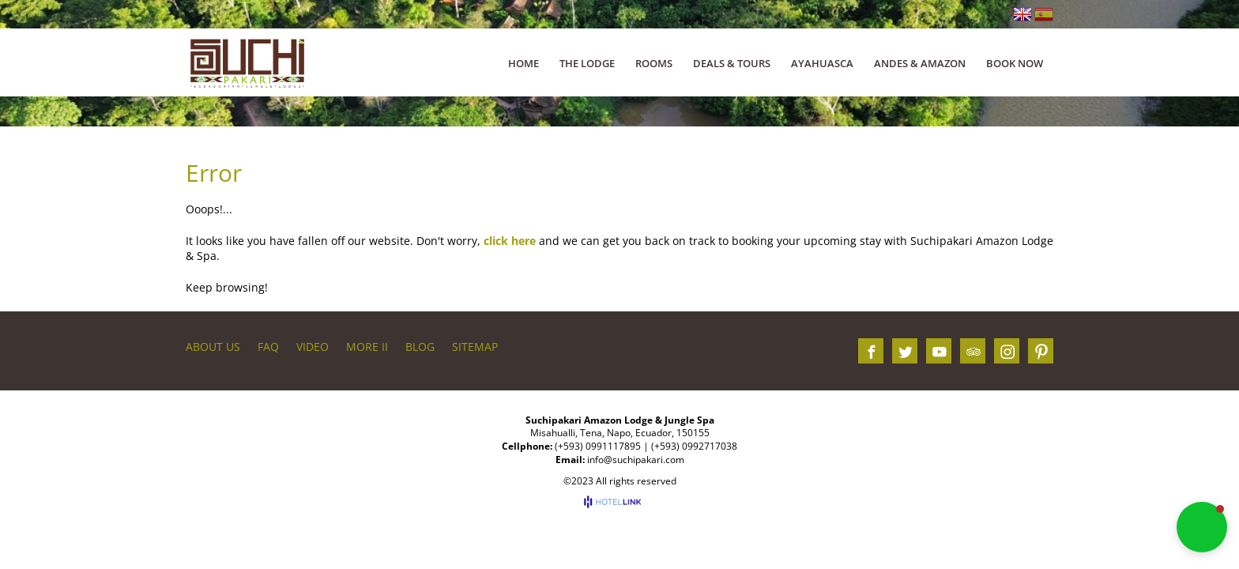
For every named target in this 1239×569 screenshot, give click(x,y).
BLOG (420, 346)
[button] (1202, 527)
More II (367, 346)
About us (213, 346)
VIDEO (312, 346)
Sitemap (475, 346)
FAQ (268, 346)
